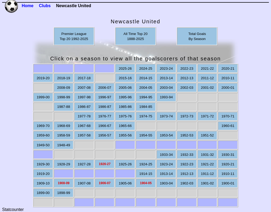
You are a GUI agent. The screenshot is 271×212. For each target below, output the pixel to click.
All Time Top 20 (136, 34)
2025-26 (125, 68)
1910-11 (228, 174)
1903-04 (166, 183)
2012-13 (186, 78)
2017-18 (84, 78)
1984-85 (145, 107)
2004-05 (145, 88)
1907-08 (84, 183)
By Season (197, 39)
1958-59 (63, 135)
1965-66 (125, 126)
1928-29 (63, 164)
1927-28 (84, 164)
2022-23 (186, 68)
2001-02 (207, 88)
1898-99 (63, 193)
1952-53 (186, 135)
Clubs (45, 5)
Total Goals (197, 34)
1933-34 (166, 155)
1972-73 (186, 116)
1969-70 (43, 126)
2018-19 (63, 78)
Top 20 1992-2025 (74, 39)
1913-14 (166, 174)
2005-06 (125, 88)
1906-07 (105, 183)
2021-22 (207, 68)
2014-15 (145, 78)
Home (27, 5)
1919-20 (43, 174)
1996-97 (104, 97)
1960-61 (228, 126)
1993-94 (166, 97)
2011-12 (207, 78)
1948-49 (63, 145)
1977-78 (84, 116)
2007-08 (84, 88)
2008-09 (63, 88)
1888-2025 (135, 39)
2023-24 (166, 68)
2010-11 (228, 78)
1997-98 (84, 97)
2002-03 (186, 88)
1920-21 (228, 164)
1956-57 (104, 135)
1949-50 (43, 145)
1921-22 (207, 164)
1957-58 (84, 135)
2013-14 (166, 78)
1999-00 (43, 97)
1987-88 (63, 107)
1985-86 (125, 107)
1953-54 (166, 135)
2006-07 (104, 88)
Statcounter (13, 209)
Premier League (74, 34)
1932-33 (186, 155)
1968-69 (63, 126)
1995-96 (125, 97)
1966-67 (104, 126)
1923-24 (166, 164)
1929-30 (43, 164)
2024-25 (145, 68)
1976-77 (104, 116)
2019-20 (43, 78)
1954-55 (145, 135)
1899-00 (43, 193)
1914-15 (145, 174)
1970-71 (228, 116)
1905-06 (125, 183)
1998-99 (63, 97)
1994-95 (145, 97)
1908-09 (63, 183)
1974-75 (145, 116)
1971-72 (207, 116)
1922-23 (186, 164)
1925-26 (125, 164)
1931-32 (207, 155)
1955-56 (125, 135)
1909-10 (43, 183)
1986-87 (84, 107)
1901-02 (207, 183)
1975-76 (125, 116)
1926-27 (105, 164)
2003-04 (166, 88)
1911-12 (207, 174)
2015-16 (125, 78)
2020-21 (228, 68)
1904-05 (146, 183)
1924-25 (145, 164)
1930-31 (228, 155)
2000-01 (228, 88)
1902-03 (186, 183)
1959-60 (43, 135)
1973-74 (166, 116)
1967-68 (84, 126)
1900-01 (228, 183)
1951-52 (207, 135)
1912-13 (186, 174)
